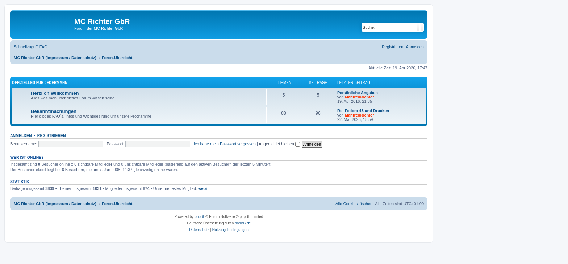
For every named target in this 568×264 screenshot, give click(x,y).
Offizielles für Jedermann (39, 83)
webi (202, 188)
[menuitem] (43, 46)
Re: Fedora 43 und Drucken (363, 111)
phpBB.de (243, 223)
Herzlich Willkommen (55, 93)
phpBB (200, 217)
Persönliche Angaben (357, 92)
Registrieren (51, 135)
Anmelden (21, 135)
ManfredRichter (359, 97)
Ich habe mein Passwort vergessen (225, 144)
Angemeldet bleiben (279, 144)
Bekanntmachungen (53, 111)
